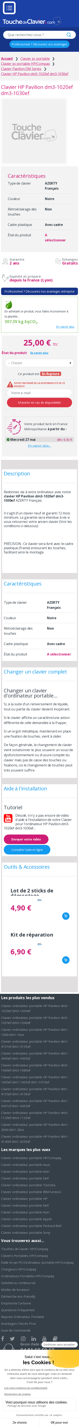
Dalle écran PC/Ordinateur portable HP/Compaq (37, 1262)
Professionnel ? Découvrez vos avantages (39, 44)
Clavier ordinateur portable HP (24, 1198)
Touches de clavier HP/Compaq (24, 1249)
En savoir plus (65, 327)
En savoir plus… (39, 445)
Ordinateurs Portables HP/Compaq (27, 1276)
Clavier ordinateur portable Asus (25, 1164)
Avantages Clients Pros (18, 1323)
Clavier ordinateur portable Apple (26, 1219)
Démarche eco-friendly (18, 1296)
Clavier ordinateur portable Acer (25, 1171)
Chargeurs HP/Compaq (18, 1269)
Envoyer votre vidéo (26, 839)
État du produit (14, 353)
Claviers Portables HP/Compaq (24, 1255)
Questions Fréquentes (18, 1310)
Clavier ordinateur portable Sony (25, 1232)
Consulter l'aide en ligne (27, 850)
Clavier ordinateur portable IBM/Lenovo (31, 1192)
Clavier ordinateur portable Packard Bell (31, 1226)
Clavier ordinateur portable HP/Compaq (31, 1158)
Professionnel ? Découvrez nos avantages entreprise (39, 291)
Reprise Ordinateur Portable (22, 1317)
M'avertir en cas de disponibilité (39, 403)
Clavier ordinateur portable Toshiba (28, 1185)
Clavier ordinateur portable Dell (25, 1178)
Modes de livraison (15, 1289)
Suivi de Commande (16, 1330)
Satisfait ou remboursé (18, 1283)
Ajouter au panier (66, 916)
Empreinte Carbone (16, 1303)
